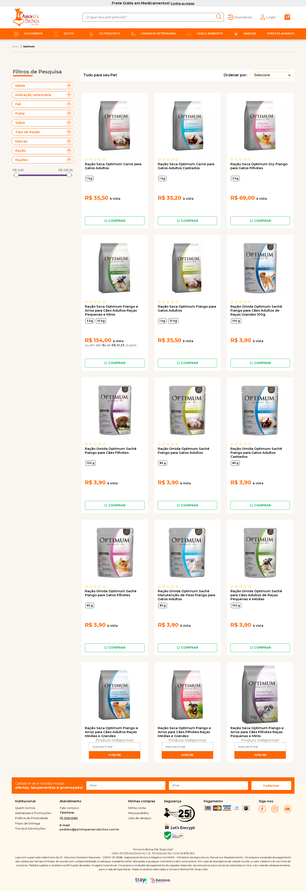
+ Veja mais (70, 85)
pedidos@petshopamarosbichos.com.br (89, 829)
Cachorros (27, 33)
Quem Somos (25, 808)
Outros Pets (103, 33)
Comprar (116, 221)
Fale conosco (69, 808)
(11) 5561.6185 (69, 818)
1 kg (89, 178)
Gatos (62, 33)
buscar (220, 16)
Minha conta (137, 808)
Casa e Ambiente (204, 33)
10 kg (101, 320)
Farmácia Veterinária (152, 33)
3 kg (235, 178)
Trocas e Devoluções (30, 828)
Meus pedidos (138, 813)
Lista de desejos (139, 818)
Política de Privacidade (31, 818)
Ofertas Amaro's (280, 33)
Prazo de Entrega (27, 823)
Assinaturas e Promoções (33, 813)
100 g (236, 320)
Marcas (244, 33)
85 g (163, 463)
